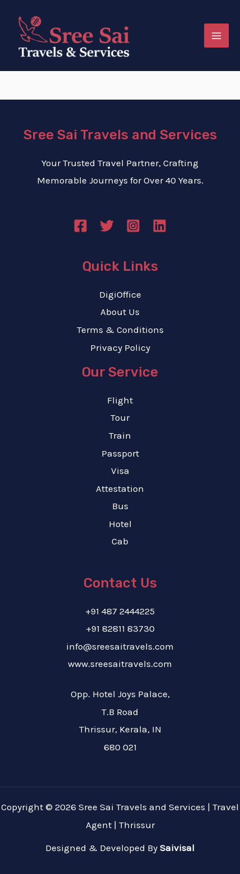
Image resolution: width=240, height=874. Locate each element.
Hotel (120, 523)
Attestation (120, 488)
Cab (120, 541)
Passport (120, 453)
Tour (120, 417)
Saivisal (177, 847)
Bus (120, 505)
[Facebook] (80, 226)
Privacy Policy (120, 347)
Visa (120, 470)
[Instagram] (133, 226)
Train (120, 435)
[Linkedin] (160, 226)
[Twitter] (107, 226)
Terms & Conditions (120, 329)
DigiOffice (120, 294)
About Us (120, 311)
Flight (120, 400)
